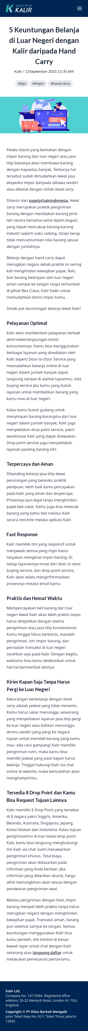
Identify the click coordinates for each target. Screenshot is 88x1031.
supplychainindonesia (48, 200)
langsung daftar (47, 952)
